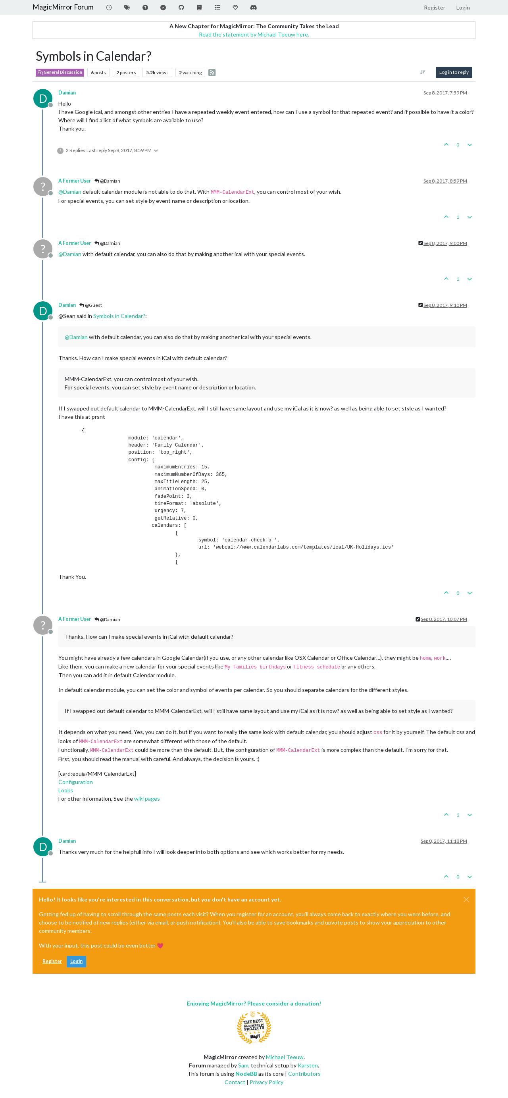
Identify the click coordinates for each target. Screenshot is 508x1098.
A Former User (74, 181)
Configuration (75, 781)
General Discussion (60, 72)
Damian (67, 93)
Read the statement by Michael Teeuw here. (254, 34)
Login (76, 961)
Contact (235, 1082)
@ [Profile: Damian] (69, 191)
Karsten (308, 1065)
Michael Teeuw (285, 1057)
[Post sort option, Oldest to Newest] (422, 72)
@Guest (90, 305)
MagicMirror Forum (63, 7)
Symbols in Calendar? (119, 315)
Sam (243, 1065)
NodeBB (246, 1073)
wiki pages (147, 798)
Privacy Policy (266, 1082)
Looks (65, 790)
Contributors (304, 1073)
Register (52, 961)
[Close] (466, 899)
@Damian (107, 181)
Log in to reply (454, 72)
